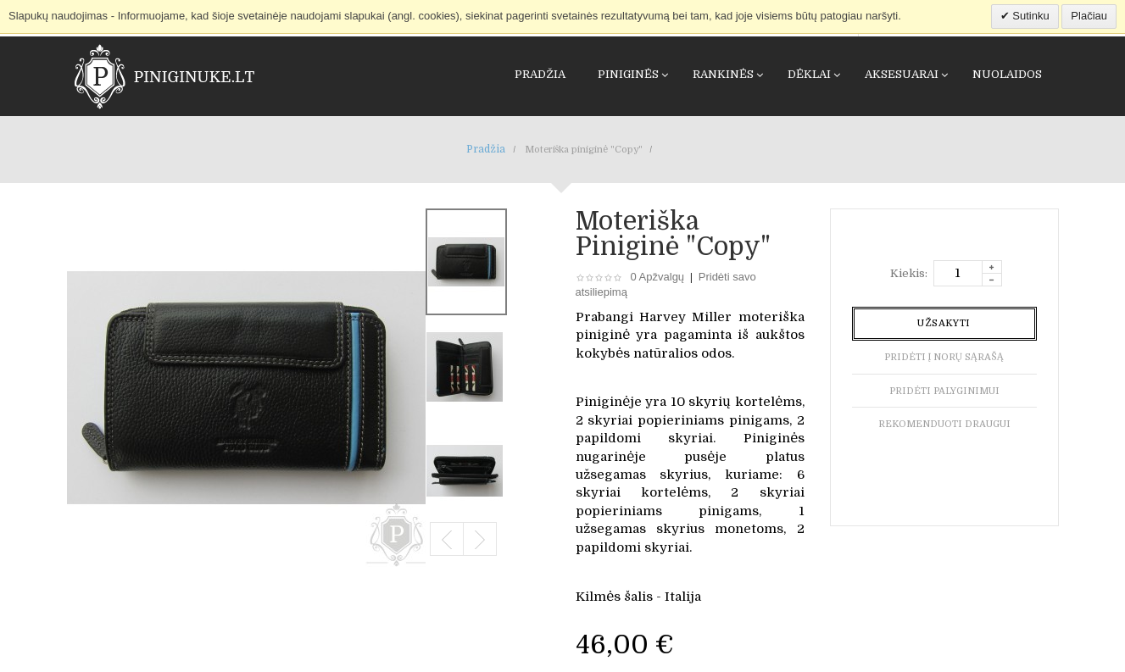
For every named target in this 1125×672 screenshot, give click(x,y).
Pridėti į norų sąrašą (944, 357)
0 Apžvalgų (658, 276)
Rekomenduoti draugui (944, 424)
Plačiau (1089, 15)
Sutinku (1030, 15)
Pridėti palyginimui (944, 391)
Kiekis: (908, 273)
